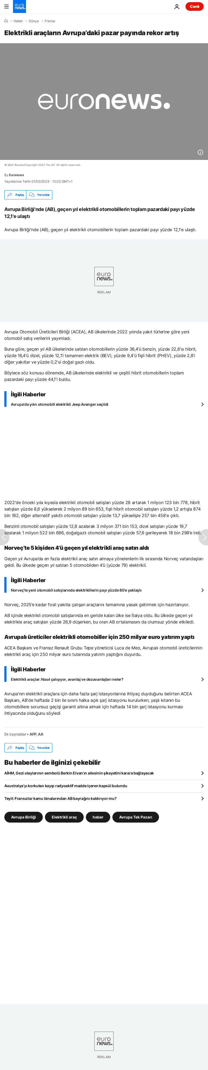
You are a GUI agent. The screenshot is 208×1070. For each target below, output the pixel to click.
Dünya (34, 21)
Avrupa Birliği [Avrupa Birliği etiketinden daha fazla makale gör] (23, 817)
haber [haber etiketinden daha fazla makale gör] (98, 817)
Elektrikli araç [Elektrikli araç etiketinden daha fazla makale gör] (64, 817)
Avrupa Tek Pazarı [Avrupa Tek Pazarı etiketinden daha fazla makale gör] (135, 817)
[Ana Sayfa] (6, 21)
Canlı (194, 6)
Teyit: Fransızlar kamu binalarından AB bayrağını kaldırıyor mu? (60, 798)
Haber (18, 21)
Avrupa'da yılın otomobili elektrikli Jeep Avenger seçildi (59, 404)
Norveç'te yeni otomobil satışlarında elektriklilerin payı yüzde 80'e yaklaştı (76, 590)
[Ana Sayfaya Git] (19, 6)
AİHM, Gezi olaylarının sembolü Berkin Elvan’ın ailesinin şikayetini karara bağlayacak (79, 773)
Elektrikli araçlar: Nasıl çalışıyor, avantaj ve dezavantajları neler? (67, 679)
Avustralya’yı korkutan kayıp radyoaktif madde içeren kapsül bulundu (65, 785)
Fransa (50, 21)
